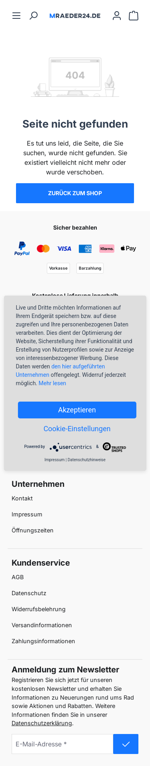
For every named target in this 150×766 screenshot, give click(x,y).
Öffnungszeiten (33, 530)
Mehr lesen (52, 383)
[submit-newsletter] (126, 744)
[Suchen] (33, 15)
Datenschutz (29, 593)
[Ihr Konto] (116, 15)
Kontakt (22, 498)
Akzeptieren (77, 410)
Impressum (27, 514)
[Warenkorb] (133, 15)
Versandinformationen (42, 625)
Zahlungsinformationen (43, 641)
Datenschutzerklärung (42, 723)
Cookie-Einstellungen (77, 428)
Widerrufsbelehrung (39, 609)
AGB (18, 577)
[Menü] (16, 15)
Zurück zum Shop (75, 193)
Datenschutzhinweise (87, 460)
